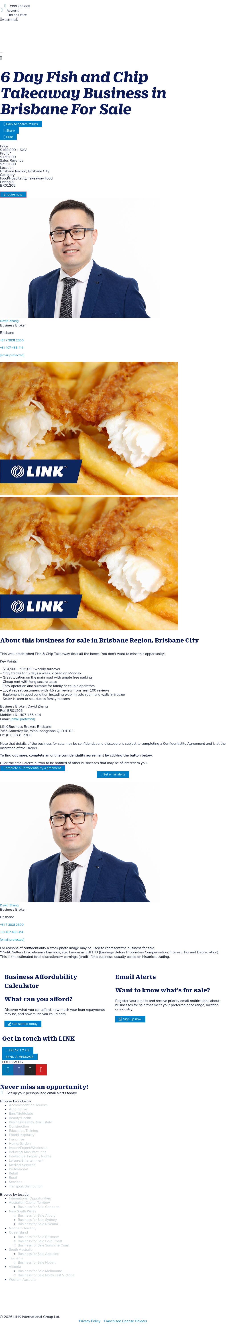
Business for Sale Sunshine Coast (43, 1245)
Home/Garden (20, 1143)
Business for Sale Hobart (37, 1262)
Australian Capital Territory (29, 1202)
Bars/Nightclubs (21, 1113)
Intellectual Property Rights (30, 1156)
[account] (1, 10)
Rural (13, 1177)
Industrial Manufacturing (28, 1152)
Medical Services (22, 1165)
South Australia (21, 1249)
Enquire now (13, 194)
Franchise (16, 1139)
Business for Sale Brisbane (38, 1237)
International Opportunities (30, 1198)
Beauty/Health (20, 1118)
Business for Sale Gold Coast (40, 1241)
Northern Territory (22, 1228)
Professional (18, 1169)
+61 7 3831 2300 (12, 340)
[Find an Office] (1, 14)
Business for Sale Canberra (38, 1207)
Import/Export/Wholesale (28, 1148)
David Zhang (9, 321)
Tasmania (16, 1258)
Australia (9, 19)
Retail (13, 1173)
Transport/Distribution (26, 1186)
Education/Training (23, 1130)
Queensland (18, 1232)
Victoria (15, 1267)
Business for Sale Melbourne (40, 1271)
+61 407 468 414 (11, 347)
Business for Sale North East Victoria (46, 1275)
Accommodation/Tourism (28, 1105)
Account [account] (12, 10)
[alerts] (1, 1092)
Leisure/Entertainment (26, 1160)
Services (15, 1182)
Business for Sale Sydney (37, 1220)
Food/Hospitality (22, 1135)
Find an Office (17, 15)
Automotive (18, 1109)
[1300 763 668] (5, 6)
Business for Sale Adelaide (38, 1254)
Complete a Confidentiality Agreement (32, 768)
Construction (19, 1126)
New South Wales (22, 1211)
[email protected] (23, 719)
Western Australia (22, 1279)
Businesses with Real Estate (30, 1122)
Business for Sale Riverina (38, 1224)
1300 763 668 (20, 6)
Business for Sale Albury (36, 1215)
